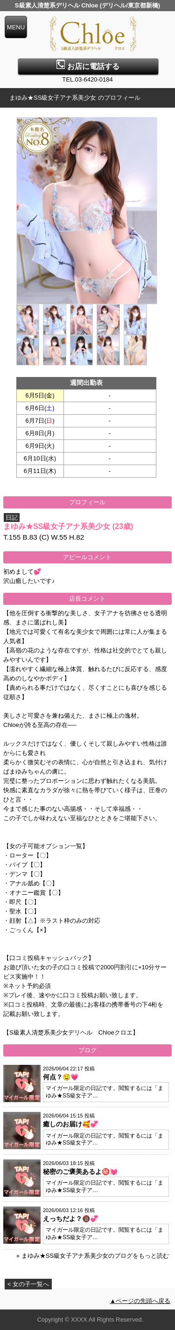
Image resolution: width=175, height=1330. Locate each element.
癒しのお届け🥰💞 (70, 1124)
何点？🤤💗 (60, 1077)
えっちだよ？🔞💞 (70, 1218)
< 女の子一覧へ (28, 1284)
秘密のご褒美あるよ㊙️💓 (80, 1171)
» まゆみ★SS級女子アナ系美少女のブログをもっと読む (92, 1255)
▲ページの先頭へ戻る (140, 1300)
